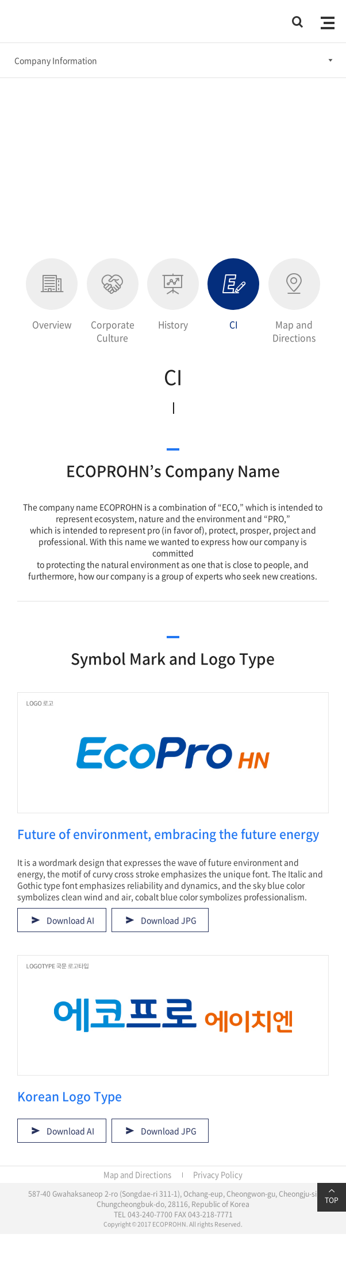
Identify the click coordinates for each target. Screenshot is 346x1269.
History (173, 294)
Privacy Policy (218, 1174)
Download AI (70, 920)
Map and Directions (294, 301)
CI (233, 294)
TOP (331, 1196)
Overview (52, 294)
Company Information (55, 60)
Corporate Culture (113, 301)
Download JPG (169, 920)
